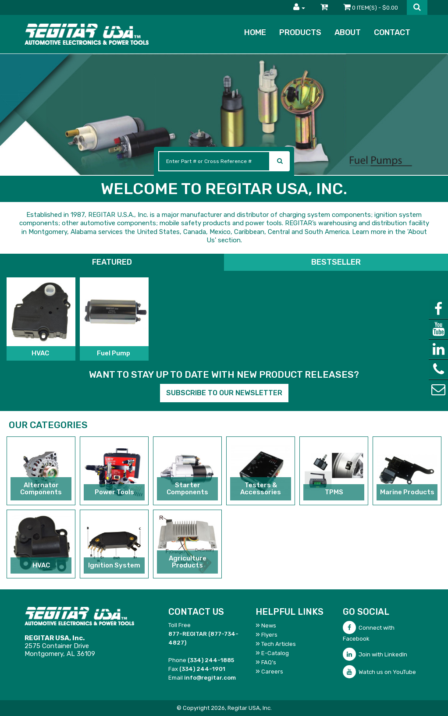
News (268, 625)
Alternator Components (41, 488)
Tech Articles (278, 644)
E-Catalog (275, 653)
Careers (272, 671)
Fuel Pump (114, 353)
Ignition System (114, 565)
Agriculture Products (187, 562)
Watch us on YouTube (379, 672)
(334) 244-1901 (202, 669)
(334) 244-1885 (211, 660)
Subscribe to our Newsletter (224, 393)
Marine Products (407, 492)
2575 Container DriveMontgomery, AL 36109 (60, 646)
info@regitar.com (210, 677)
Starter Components (187, 488)
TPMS (334, 492)
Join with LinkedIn (375, 654)
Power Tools (114, 492)
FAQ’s (268, 662)
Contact (392, 32)
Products (300, 32)
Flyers (269, 634)
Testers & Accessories (260, 488)
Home (255, 32)
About (347, 32)
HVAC (41, 353)
